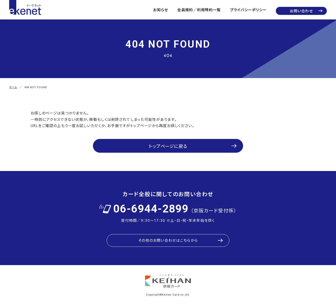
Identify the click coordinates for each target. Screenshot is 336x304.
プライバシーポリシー (248, 9)
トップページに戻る (168, 144)
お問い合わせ (301, 11)
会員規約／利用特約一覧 (199, 9)
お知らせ (160, 9)
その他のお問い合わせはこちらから (168, 238)
